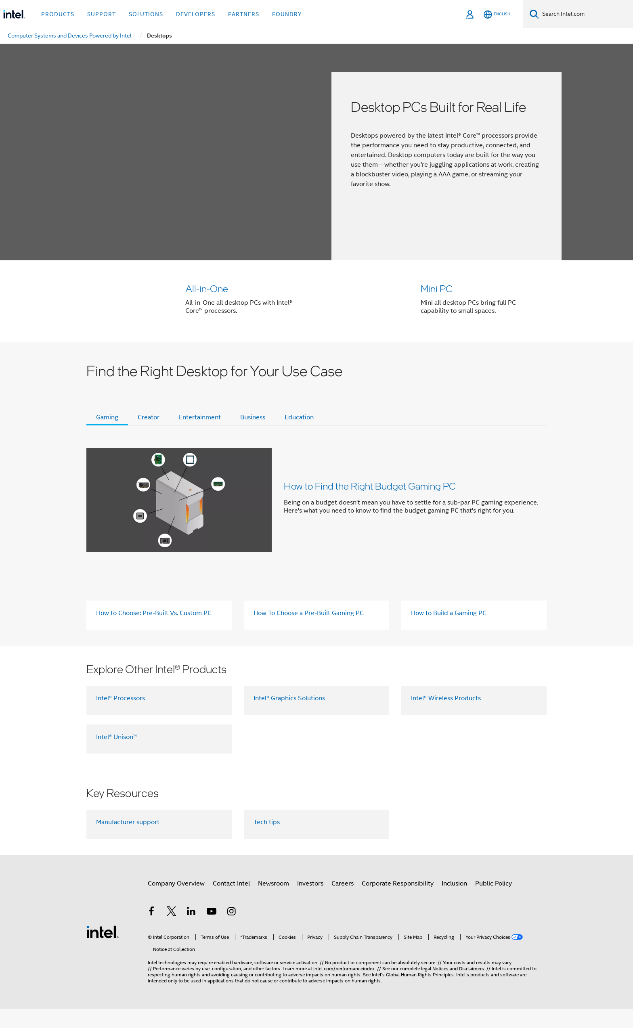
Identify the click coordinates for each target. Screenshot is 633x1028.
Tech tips (267, 841)
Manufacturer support (127, 841)
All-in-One (206, 288)
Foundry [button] (287, 14)
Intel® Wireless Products (446, 717)
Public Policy (493, 902)
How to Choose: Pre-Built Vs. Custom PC (154, 632)
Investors (310, 902)
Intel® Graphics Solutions (289, 717)
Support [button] (101, 14)
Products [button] (57, 14)
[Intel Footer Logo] (102, 950)
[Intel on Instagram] (231, 931)
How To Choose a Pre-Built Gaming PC (309, 632)
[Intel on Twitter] (171, 931)
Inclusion (454, 902)
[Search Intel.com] (586, 14)
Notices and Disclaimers (458, 987)
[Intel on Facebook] (151, 931)
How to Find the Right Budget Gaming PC (370, 504)
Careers (342, 902)
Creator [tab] (148, 436)
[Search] (534, 14)
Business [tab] (252, 436)
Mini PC (437, 288)
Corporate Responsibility (398, 902)
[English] (497, 14)
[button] (316, 310)
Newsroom (273, 902)
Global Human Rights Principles (420, 993)
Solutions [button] (146, 14)
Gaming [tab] (107, 436)
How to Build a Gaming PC (448, 632)
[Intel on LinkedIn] (191, 931)
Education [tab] (299, 436)
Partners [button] (243, 14)
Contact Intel (231, 902)
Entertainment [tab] (200, 436)
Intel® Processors (120, 717)
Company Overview (176, 902)
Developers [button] (195, 14)
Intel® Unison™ (116, 756)
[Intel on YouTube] (211, 931)
